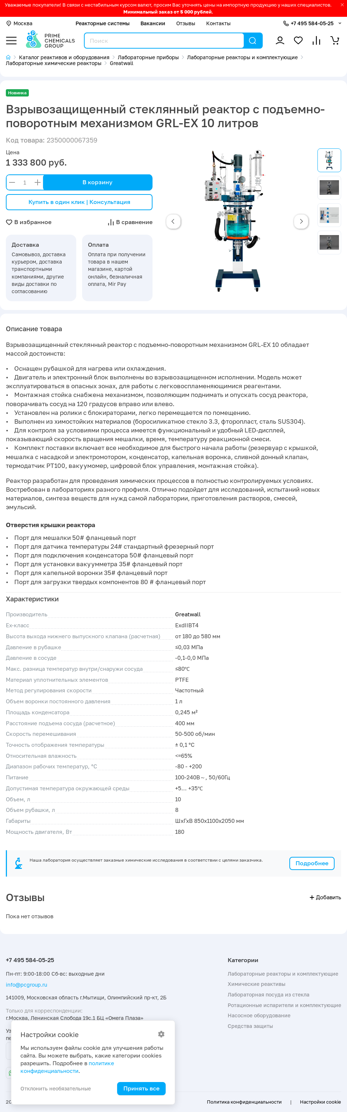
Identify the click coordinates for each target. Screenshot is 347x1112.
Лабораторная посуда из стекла (268, 994)
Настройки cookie (320, 1102)
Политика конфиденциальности (244, 1102)
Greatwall (188, 614)
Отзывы (185, 23)
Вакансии (152, 23)
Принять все (141, 1088)
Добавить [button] (325, 897)
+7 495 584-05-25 (312, 23)
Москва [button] (19, 23)
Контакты (218, 23)
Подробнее (312, 863)
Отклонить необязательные (55, 1088)
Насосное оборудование (259, 1015)
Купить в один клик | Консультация (79, 201)
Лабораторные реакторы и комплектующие (283, 974)
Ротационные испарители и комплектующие (284, 1005)
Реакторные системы (103, 23)
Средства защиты (250, 1026)
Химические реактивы (256, 984)
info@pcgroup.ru (26, 984)
